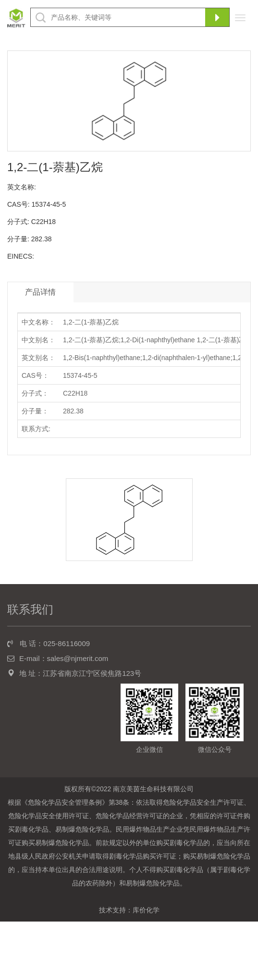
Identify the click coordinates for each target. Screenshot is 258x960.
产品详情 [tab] (40, 292)
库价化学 (146, 910)
